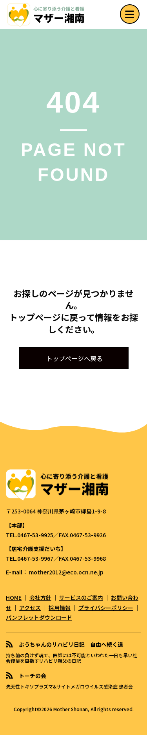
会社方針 (40, 597)
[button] (129, 14)
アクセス (30, 608)
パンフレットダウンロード (39, 617)
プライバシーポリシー (105, 608)
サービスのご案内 (81, 597)
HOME (14, 597)
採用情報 (60, 608)
